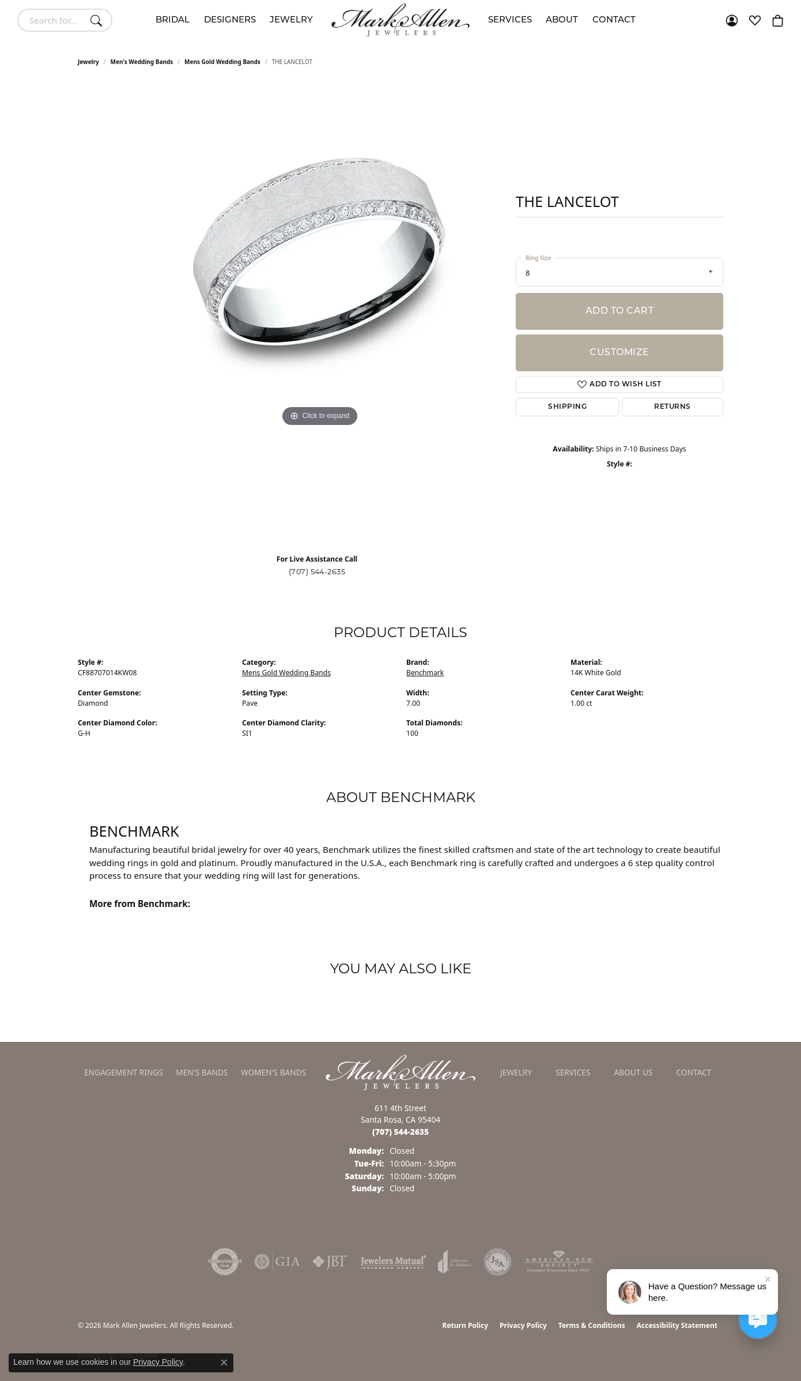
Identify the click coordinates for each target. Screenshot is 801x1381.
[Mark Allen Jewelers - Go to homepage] (400, 1071)
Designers (230, 20)
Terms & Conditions (591, 1325)
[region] (320, 314)
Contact (614, 20)
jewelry (88, 62)
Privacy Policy (523, 1325)
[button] (732, 20)
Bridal (173, 20)
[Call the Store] (400, 1131)
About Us (633, 1072)
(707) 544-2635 (317, 571)
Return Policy (466, 1325)
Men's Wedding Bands (142, 62)
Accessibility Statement (677, 1325)
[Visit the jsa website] (497, 1261)
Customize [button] (619, 353)
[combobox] (51, 20)
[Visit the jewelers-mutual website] (393, 1261)
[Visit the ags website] (558, 1261)
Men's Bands (202, 1072)
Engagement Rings (123, 1072)
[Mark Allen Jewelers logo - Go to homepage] (400, 20)
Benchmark (425, 673)
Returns (672, 407)
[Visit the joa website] (454, 1261)
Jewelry (291, 20)
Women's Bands (273, 1072)
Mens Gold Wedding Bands (222, 62)
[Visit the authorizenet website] (225, 1261)
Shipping (567, 407)
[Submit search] (98, 20)
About (562, 20)
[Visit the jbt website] (330, 1261)
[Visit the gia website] (277, 1261)
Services (510, 20)
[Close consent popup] (224, 1362)
